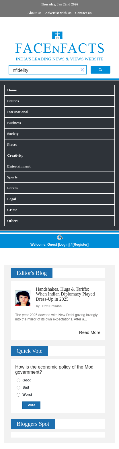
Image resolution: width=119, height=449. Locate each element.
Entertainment (19, 166)
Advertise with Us (58, 13)
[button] (82, 70)
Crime (12, 210)
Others (12, 220)
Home (12, 90)
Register (80, 245)
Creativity (15, 155)
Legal (11, 199)
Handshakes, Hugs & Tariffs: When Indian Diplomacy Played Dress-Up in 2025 (65, 294)
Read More (89, 332)
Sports (12, 177)
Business (14, 123)
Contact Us (83, 13)
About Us (34, 13)
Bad (25, 387)
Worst (27, 395)
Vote (31, 405)
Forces (12, 188)
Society (13, 133)
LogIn (64, 245)
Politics (13, 101)
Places (12, 144)
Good (26, 380)
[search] (43, 70)
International (17, 112)
